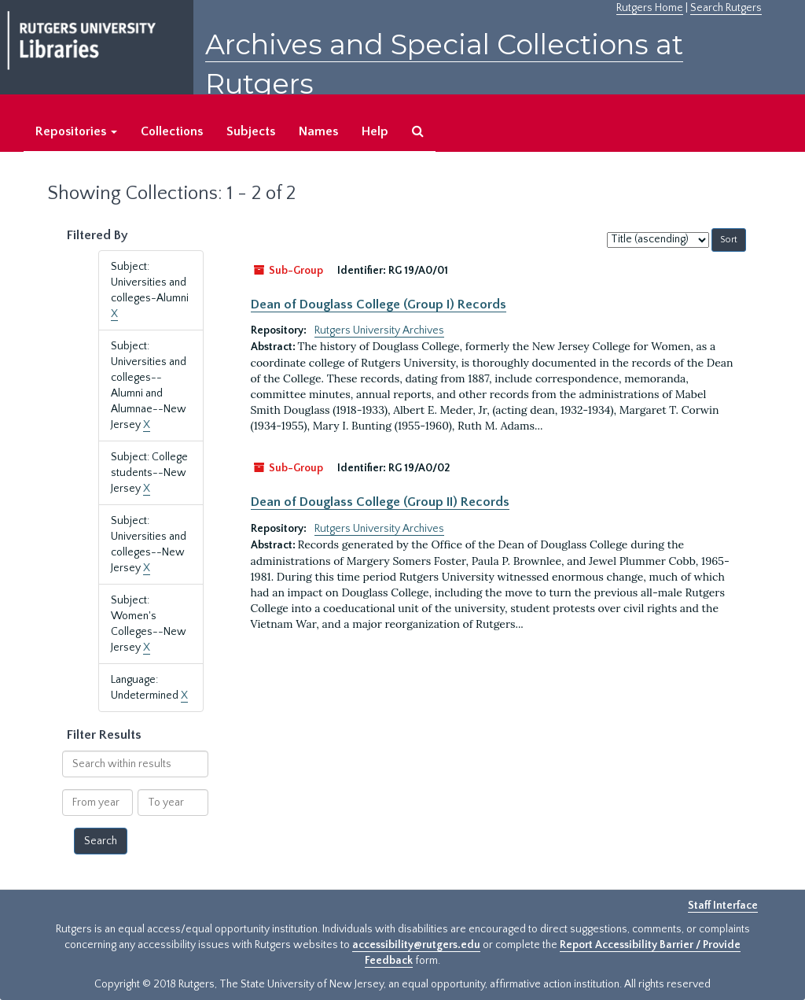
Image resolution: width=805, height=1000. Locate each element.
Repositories (76, 131)
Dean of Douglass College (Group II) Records (380, 502)
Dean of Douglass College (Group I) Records (378, 304)
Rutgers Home (649, 8)
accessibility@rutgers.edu (416, 945)
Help (375, 131)
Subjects (250, 131)
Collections (172, 131)
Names (318, 131)
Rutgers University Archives (379, 330)
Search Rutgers (726, 8)
